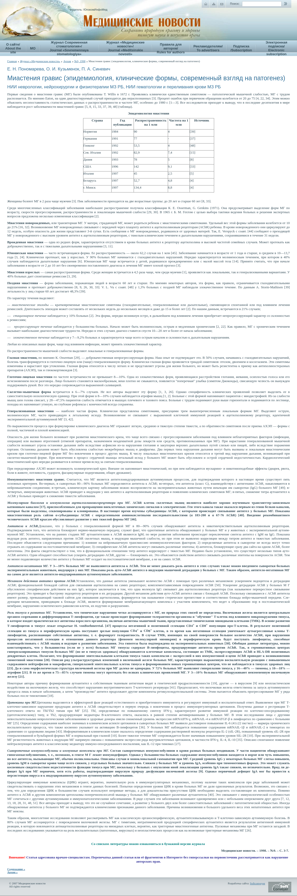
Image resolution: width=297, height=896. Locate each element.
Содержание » (16, 869)
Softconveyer (257, 883)
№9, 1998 (80, 61)
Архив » (12, 872)
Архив (67, 61)
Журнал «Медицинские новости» (40, 61)
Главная (12, 61)
